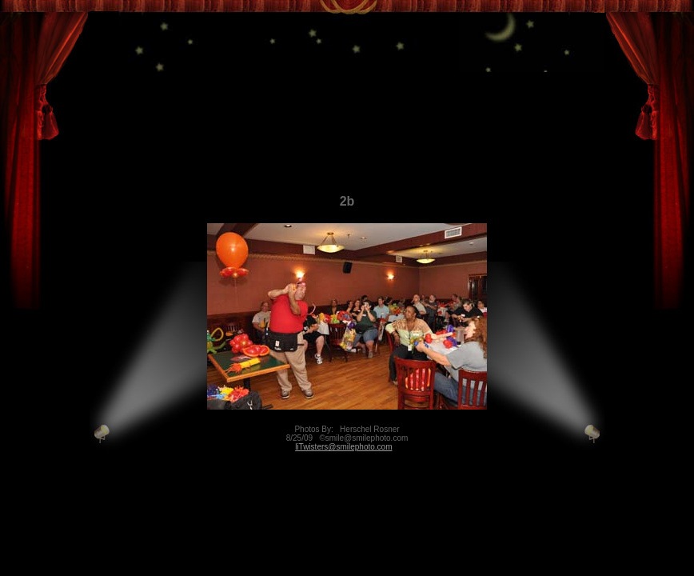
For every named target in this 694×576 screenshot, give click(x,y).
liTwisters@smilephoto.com (343, 446)
